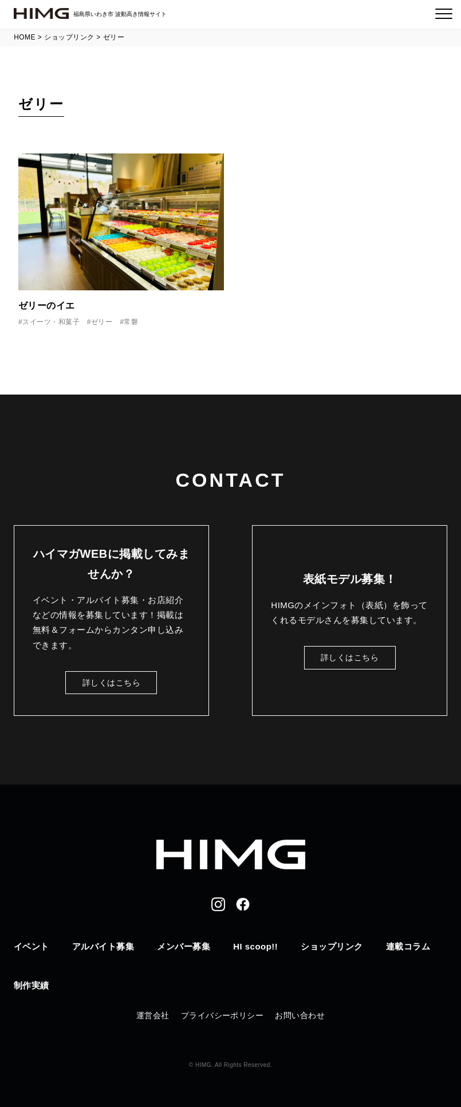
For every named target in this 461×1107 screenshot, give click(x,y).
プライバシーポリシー (222, 1015)
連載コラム (408, 946)
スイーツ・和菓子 (51, 322)
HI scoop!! (255, 946)
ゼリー (101, 322)
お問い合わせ (300, 1015)
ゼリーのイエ (46, 305)
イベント (31, 946)
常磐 (131, 322)
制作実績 (31, 985)
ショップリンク (332, 946)
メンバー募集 (183, 946)
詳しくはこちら (111, 682)
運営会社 (153, 1015)
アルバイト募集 (103, 946)
